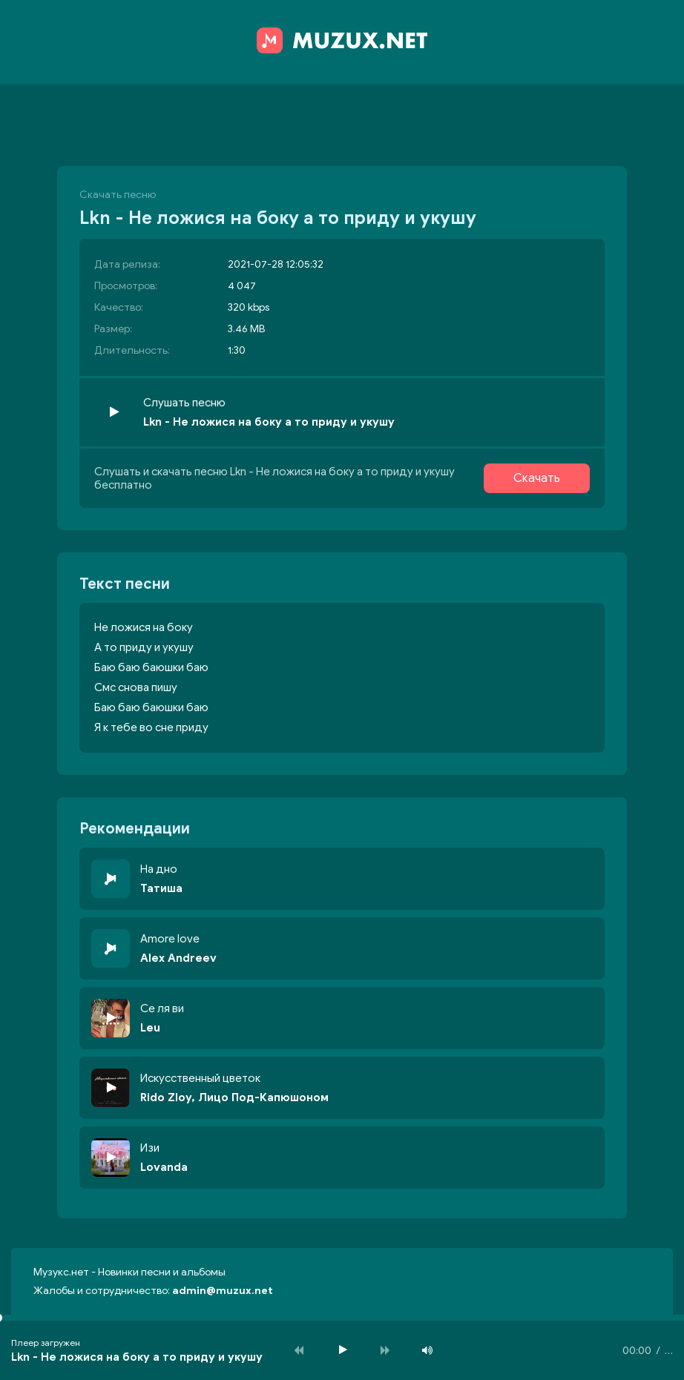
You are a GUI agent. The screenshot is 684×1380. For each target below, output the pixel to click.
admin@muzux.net (222, 1290)
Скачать (536, 478)
